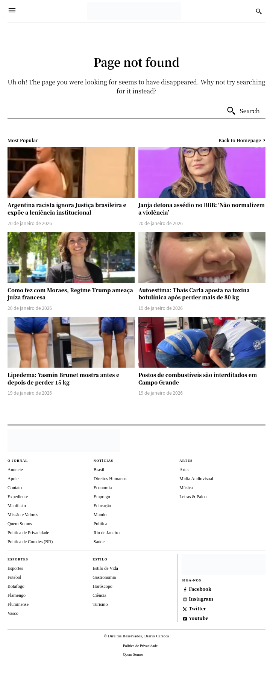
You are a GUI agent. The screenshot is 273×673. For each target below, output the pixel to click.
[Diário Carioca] (134, 11)
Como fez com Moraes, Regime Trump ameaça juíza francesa (70, 293)
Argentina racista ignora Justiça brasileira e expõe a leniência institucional (67, 208)
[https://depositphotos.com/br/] (223, 564)
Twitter (197, 608)
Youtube (198, 618)
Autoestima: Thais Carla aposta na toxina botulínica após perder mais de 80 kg (194, 293)
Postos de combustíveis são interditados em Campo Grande (197, 378)
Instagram (201, 598)
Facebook (200, 589)
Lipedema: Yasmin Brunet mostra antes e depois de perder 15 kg (63, 378)
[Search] (243, 111)
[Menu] (12, 11)
